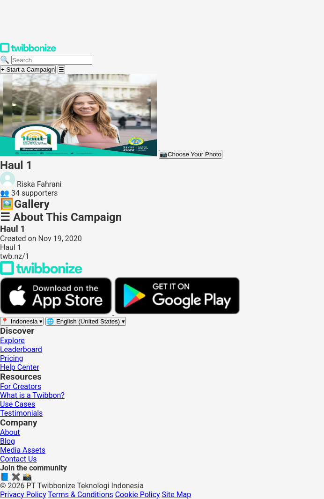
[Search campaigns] (51, 60)
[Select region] (22, 321)
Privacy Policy (23, 494)
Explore (12, 340)
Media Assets (22, 450)
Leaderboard (21, 349)
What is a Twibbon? (32, 395)
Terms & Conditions (80, 494)
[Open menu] (61, 69)
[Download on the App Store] (57, 312)
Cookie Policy (137, 494)
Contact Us (18, 459)
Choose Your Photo (190, 154)
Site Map (176, 494)
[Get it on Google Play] (177, 312)
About (10, 432)
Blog (7, 441)
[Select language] (85, 321)
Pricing (11, 358)
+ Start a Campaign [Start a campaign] (28, 69)
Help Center (19, 367)
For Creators (20, 386)
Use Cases (17, 404)
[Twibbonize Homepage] (28, 50)
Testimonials (21, 413)
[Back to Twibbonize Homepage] (41, 272)
